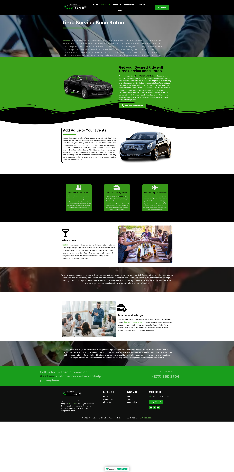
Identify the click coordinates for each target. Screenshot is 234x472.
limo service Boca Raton (134, 322)
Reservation (129, 5)
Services (105, 5)
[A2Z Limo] (71, 394)
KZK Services (145, 418)
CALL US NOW (185, 371)
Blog (120, 10)
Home (95, 5)
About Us (141, 5)
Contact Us (116, 5)
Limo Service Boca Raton (97, 53)
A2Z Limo (66, 245)
